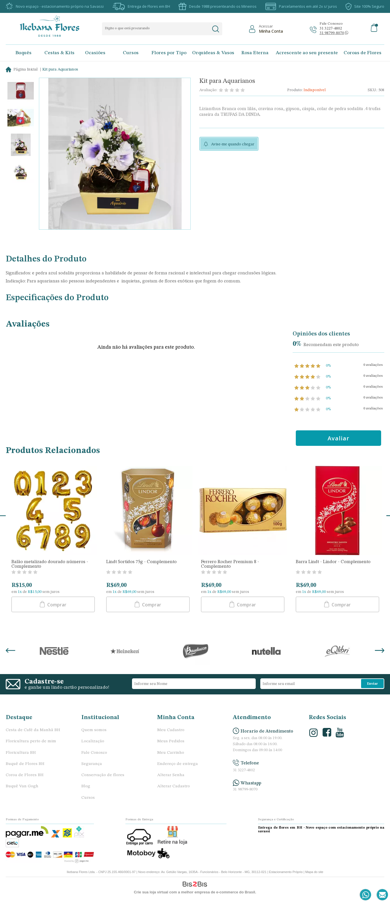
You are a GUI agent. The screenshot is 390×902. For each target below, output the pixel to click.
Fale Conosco (94, 753)
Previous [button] (10, 651)
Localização (92, 741)
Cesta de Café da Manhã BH (33, 730)
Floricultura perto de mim (31, 741)
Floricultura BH (21, 753)
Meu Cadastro (170, 730)
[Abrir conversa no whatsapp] (332, 33)
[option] (21, 91)
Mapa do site (314, 872)
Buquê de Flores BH (25, 764)
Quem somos (94, 730)
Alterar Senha (170, 775)
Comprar (56, 605)
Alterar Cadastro (173, 786)
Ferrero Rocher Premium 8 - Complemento (230, 564)
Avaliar (339, 438)
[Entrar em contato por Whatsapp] (366, 895)
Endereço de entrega (177, 764)
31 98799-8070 (245, 789)
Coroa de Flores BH (25, 775)
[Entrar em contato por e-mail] (381, 895)
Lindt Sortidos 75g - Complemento (141, 562)
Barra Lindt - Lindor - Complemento (333, 562)
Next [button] (379, 651)
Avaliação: (208, 90)
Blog (85, 786)
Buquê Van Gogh (22, 786)
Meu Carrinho (170, 753)
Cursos (88, 798)
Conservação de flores (102, 775)
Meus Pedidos (170, 741)
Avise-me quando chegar (232, 144)
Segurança (91, 764)
